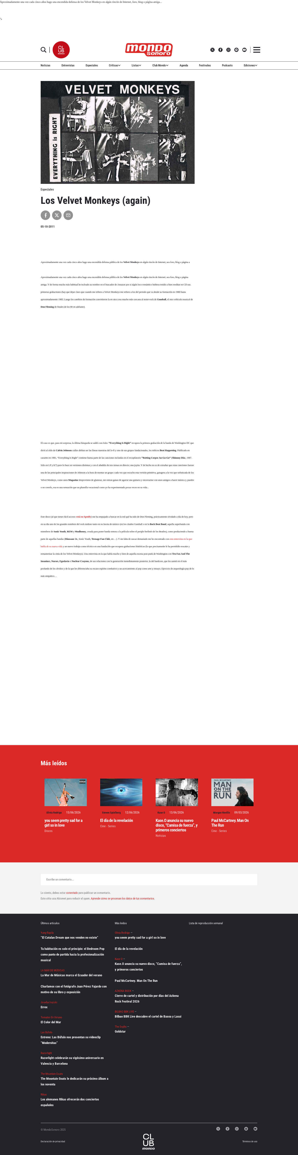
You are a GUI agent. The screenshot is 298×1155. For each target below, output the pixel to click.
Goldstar (120, 1031)
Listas (136, 65)
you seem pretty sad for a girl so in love (63, 823)
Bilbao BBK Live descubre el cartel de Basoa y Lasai (148, 1016)
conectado (72, 893)
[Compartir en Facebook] (45, 215)
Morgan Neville (221, 812)
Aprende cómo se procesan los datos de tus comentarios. (122, 898)
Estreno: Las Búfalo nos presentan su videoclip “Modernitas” (71, 1040)
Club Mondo (160, 65)
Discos (48, 831)
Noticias (45, 65)
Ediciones (250, 65)
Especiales (92, 65)
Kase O (161, 812)
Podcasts (227, 65)
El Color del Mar (51, 1022)
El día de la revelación (116, 820)
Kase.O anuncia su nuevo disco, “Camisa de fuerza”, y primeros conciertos (176, 825)
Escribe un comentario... (60, 879)
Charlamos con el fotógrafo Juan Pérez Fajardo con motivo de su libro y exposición (74, 989)
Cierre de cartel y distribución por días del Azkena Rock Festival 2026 (147, 998)
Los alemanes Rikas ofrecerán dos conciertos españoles (70, 1102)
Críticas (114, 65)
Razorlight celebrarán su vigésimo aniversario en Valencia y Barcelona (72, 1060)
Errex (44, 1007)
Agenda (184, 65)
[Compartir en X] (57, 215)
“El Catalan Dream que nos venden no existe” (69, 937)
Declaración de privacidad (53, 1141)
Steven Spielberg (111, 812)
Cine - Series (108, 826)
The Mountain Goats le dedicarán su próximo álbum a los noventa (74, 1081)
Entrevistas (68, 65)
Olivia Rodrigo (54, 812)
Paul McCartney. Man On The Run (136, 981)
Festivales (205, 65)
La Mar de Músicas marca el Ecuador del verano (71, 975)
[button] (61, 49)
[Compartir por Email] (68, 215)
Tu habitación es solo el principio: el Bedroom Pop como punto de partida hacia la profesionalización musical (72, 954)
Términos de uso (249, 1141)
